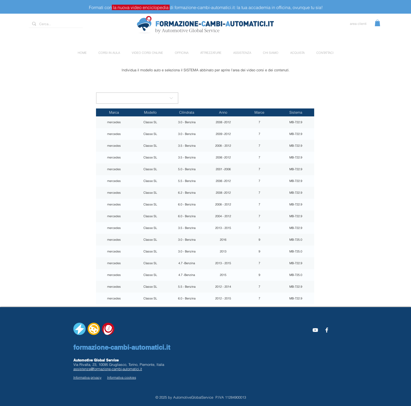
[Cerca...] (55, 24)
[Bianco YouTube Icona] (315, 330)
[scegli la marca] (137, 98)
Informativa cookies (121, 377)
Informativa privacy (87, 377)
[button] (377, 23)
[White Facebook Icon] (326, 330)
